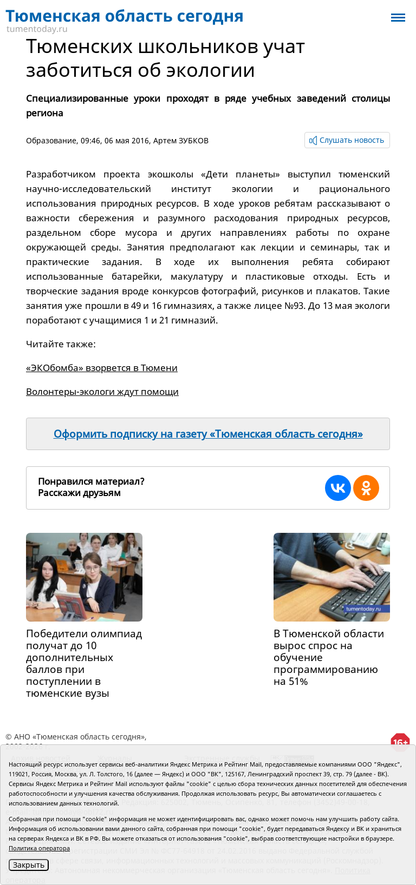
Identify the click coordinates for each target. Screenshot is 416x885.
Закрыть (28, 865)
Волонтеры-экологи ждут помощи (102, 391)
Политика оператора (39, 848)
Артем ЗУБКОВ (181, 140)
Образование (51, 140)
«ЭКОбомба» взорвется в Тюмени (102, 367)
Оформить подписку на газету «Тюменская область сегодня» (208, 434)
